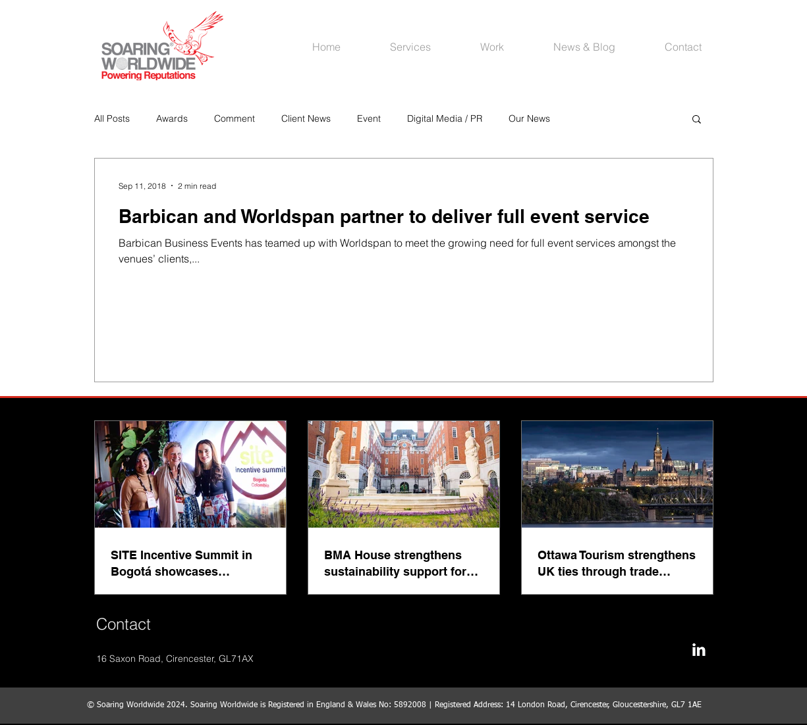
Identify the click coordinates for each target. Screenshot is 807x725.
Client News (306, 118)
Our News (529, 118)
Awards (172, 118)
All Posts (112, 118)
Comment (234, 118)
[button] (696, 120)
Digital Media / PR (444, 118)
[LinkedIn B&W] (698, 649)
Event (369, 118)
